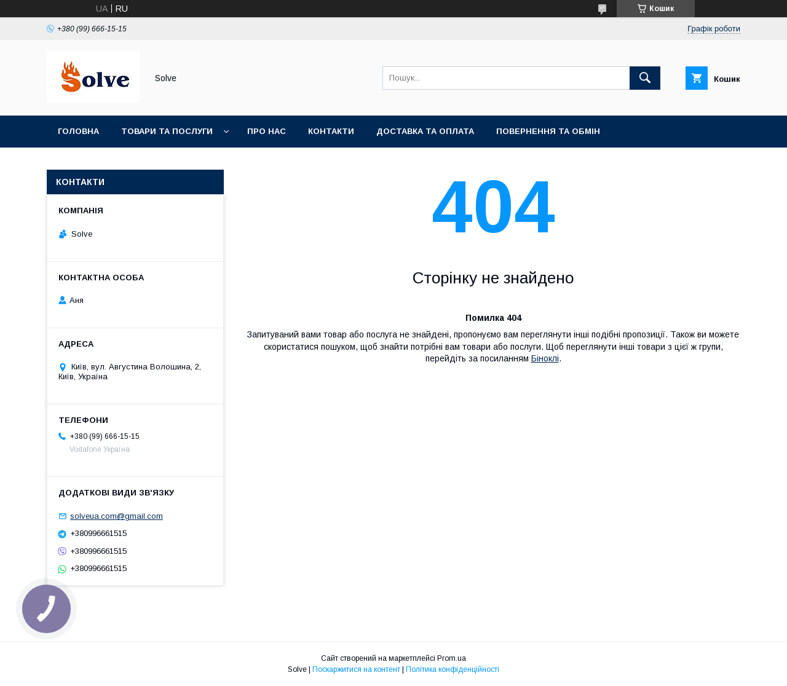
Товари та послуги (167, 131)
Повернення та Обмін (548, 131)
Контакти (331, 131)
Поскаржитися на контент (356, 669)
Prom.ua (451, 658)
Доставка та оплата (425, 131)
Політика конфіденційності (452, 669)
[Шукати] (645, 78)
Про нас (266, 131)
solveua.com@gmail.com (116, 516)
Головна (78, 131)
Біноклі (545, 358)
